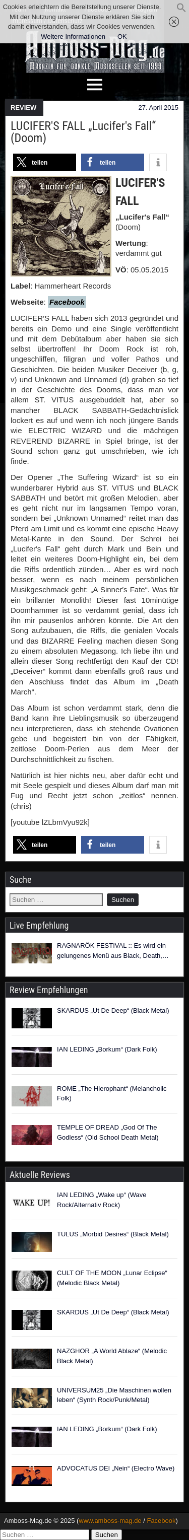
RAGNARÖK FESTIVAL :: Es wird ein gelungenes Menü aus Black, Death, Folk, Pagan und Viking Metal (111, 951)
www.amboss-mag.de (110, 1520)
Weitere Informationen (73, 36)
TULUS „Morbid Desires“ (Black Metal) (113, 1234)
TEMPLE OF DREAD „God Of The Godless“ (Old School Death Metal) (108, 1132)
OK (122, 36)
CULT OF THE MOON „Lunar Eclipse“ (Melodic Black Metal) (112, 1278)
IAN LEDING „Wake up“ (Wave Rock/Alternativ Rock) (101, 1200)
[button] (181, 10)
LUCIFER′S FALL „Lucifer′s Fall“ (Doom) (83, 132)
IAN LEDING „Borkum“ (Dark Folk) (107, 1049)
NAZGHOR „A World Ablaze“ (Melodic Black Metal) (112, 1356)
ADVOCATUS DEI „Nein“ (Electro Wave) (115, 1468)
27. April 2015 (158, 107)
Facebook (161, 1520)
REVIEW (23, 107)
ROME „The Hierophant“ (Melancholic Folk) (111, 1093)
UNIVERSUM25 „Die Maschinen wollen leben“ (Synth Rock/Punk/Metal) (114, 1395)
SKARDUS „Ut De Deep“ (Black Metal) (113, 1010)
